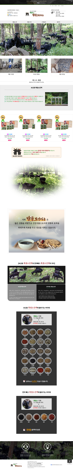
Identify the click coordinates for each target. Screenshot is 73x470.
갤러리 (58, 22)
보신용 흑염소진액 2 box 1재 (9, 135)
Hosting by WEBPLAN (31, 467)
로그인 (53, 5)
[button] (71, 39)
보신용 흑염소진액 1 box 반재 (27, 135)
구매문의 (44, 22)
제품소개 (14, 22)
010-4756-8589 (27, 456)
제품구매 (29, 22)
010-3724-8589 (27, 454)
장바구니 (59, 5)
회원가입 (56, 5)
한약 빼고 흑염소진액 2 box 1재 (64, 135)
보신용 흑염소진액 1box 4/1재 (45, 135)
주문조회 (62, 5)
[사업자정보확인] (39, 463)
